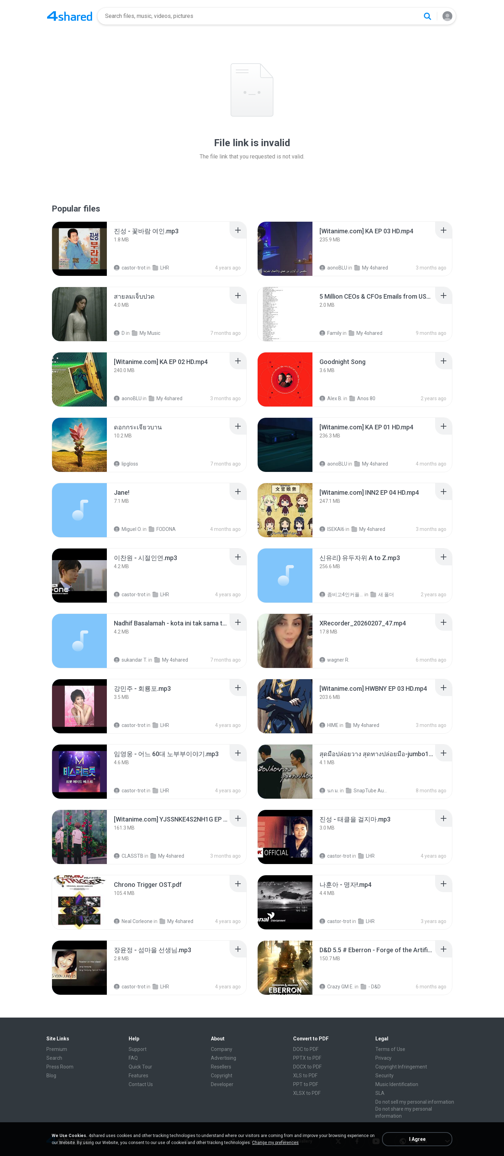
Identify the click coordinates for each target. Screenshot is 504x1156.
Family (330, 333)
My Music (146, 333)
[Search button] (427, 16)
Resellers (221, 1067)
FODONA (162, 529)
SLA (380, 1093)
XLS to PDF (305, 1075)
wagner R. (334, 660)
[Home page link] (69, 16)
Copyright (221, 1075)
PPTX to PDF (307, 1058)
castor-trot (130, 268)
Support (138, 1049)
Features (138, 1075)
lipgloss (126, 464)
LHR (161, 268)
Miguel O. (128, 529)
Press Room (59, 1067)
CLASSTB (128, 856)
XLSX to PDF (307, 1093)
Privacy (383, 1058)
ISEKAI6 (331, 529)
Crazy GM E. (336, 986)
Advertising (223, 1058)
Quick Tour (140, 1067)
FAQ (133, 1058)
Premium (56, 1049)
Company (221, 1049)
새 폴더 (382, 594)
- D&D (371, 986)
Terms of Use (390, 1049)
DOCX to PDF (307, 1067)
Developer (222, 1084)
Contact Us (141, 1084)
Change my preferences (275, 1142)
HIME (328, 725)
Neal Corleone (133, 921)
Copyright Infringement (401, 1067)
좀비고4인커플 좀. (341, 594)
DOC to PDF (305, 1049)
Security (384, 1075)
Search (54, 1058)
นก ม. (329, 790)
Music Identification (396, 1084)
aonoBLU (333, 268)
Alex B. (330, 398)
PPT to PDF (305, 1084)
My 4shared (371, 268)
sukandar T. (130, 660)
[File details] (79, 249)
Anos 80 (362, 398)
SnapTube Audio (368, 790)
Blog (51, 1075)
